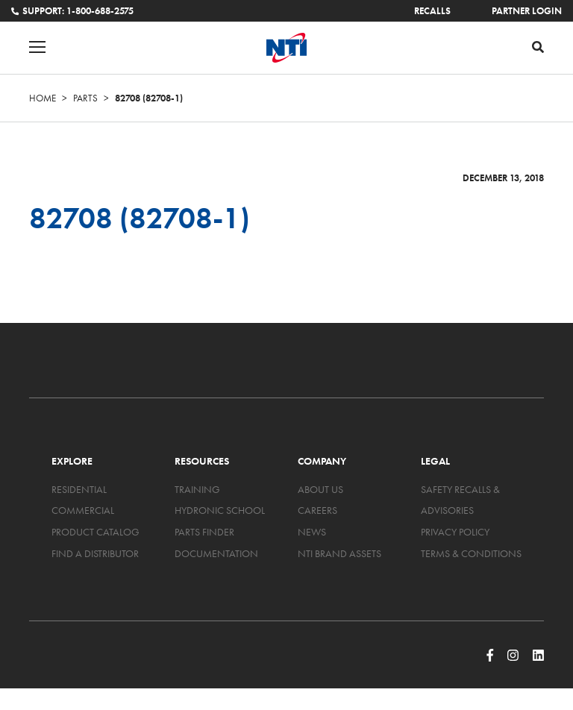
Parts (85, 98)
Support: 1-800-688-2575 (72, 10)
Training (197, 489)
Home (42, 98)
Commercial (82, 510)
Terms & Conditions (471, 553)
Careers (317, 510)
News (312, 531)
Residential (79, 489)
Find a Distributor (95, 553)
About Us (320, 489)
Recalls (432, 10)
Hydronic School (220, 510)
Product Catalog (95, 531)
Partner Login (527, 10)
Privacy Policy (455, 531)
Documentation (216, 553)
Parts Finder (204, 531)
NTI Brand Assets (339, 553)
